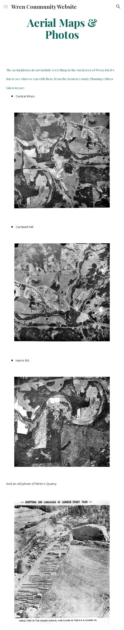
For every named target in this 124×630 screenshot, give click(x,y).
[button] (5, 6)
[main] (62, 28)
